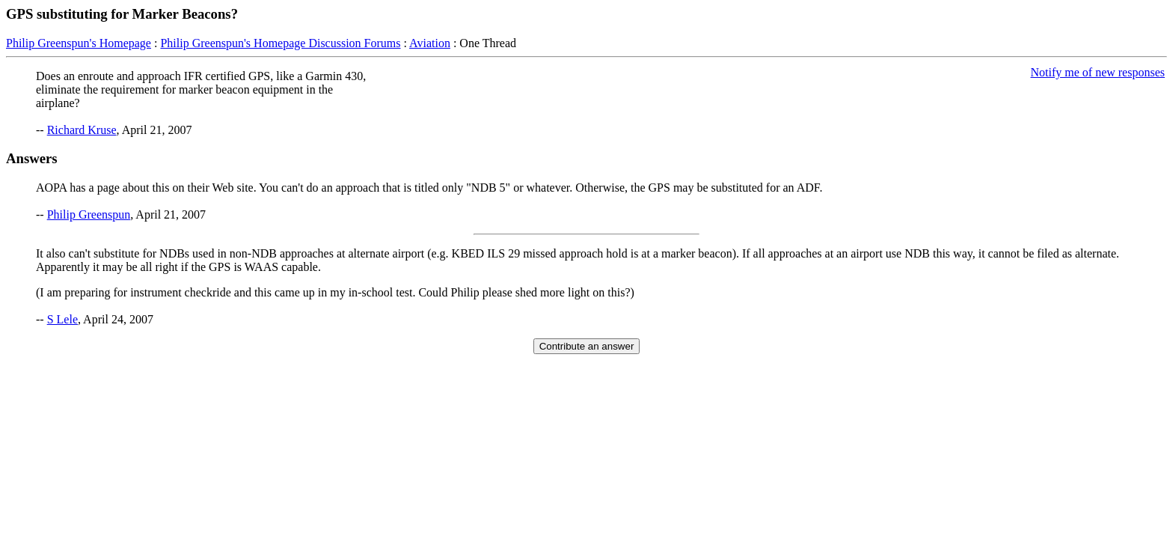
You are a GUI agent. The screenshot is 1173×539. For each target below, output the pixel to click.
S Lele (62, 319)
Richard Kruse (82, 130)
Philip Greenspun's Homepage (78, 43)
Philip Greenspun (89, 214)
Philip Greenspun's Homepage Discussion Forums (280, 43)
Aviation (429, 43)
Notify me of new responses (1097, 72)
